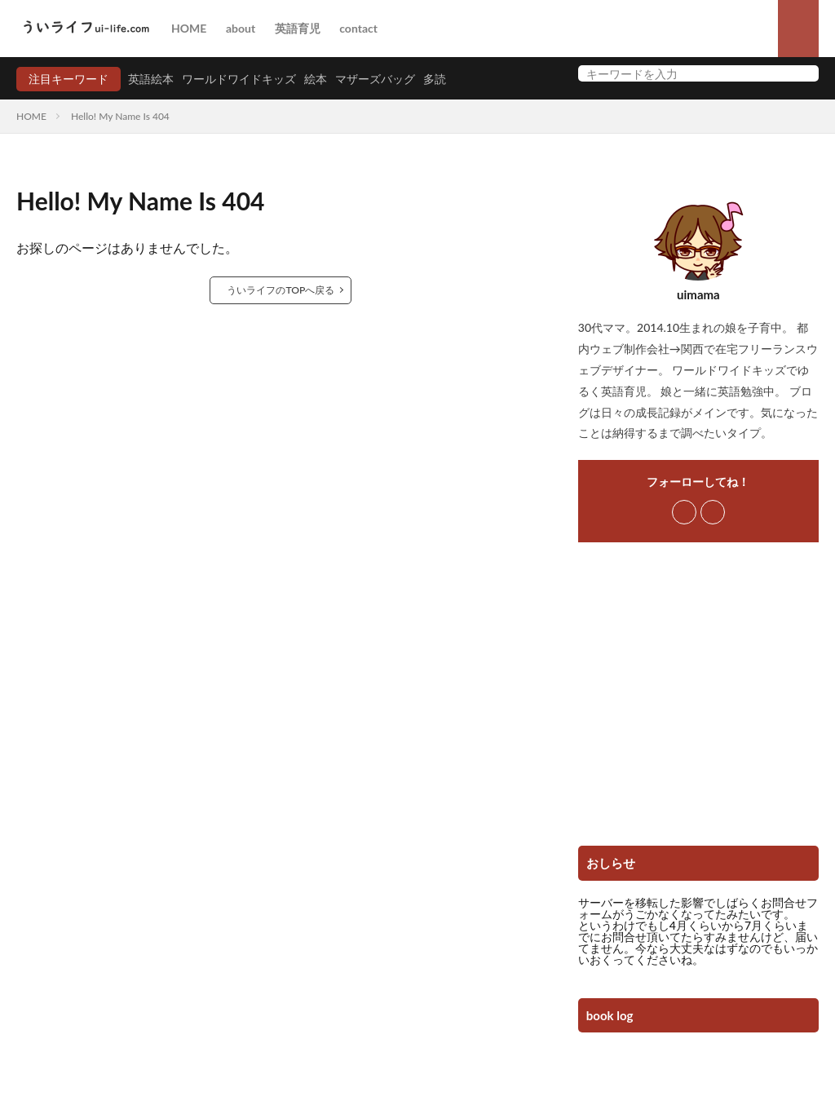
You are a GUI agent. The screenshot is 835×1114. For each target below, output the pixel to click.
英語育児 (297, 28)
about (240, 28)
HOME (188, 28)
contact (358, 28)
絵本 (315, 79)
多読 (434, 79)
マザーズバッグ (375, 79)
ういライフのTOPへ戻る (281, 290)
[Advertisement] (698, 700)
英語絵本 (151, 79)
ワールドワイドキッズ (239, 79)
